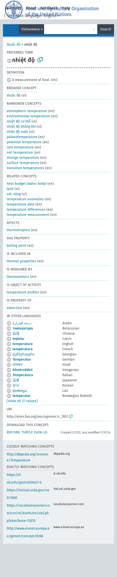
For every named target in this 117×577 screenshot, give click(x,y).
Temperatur (22, 359)
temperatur (22, 396)
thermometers (18, 277)
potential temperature (24, 142)
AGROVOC (13, 8)
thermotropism (18, 230)
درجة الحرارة (22, 323)
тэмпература (23, 328)
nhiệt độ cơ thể (19, 121)
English (50, 15)
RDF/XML (13, 432)
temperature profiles (23, 292)
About (31, 8)
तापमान (17, 365)
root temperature (20, 147)
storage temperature (23, 158)
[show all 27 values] (22, 401)
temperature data (20, 204)
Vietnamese (30, 29)
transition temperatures (25, 168)
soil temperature (20, 152)
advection (14, 308)
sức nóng (14, 194)
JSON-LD (40, 432)
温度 (16, 333)
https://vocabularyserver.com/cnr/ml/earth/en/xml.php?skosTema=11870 (28, 513)
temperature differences (26, 209)
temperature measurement (28, 215)
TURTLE (27, 432)
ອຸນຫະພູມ (20, 391)
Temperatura (23, 375)
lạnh (10, 189)
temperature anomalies (25, 199)
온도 (16, 385)
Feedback (49, 8)
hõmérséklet (23, 370)
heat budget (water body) (27, 184)
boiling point (16, 246)
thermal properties (21, 261)
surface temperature (23, 163)
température (23, 349)
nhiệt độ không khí (21, 126)
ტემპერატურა (23, 354)
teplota (18, 339)
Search (105, 29)
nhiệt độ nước (17, 132)
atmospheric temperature (27, 111)
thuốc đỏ (13, 44)
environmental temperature (28, 116)
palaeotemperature (22, 137)
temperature (23, 344)
